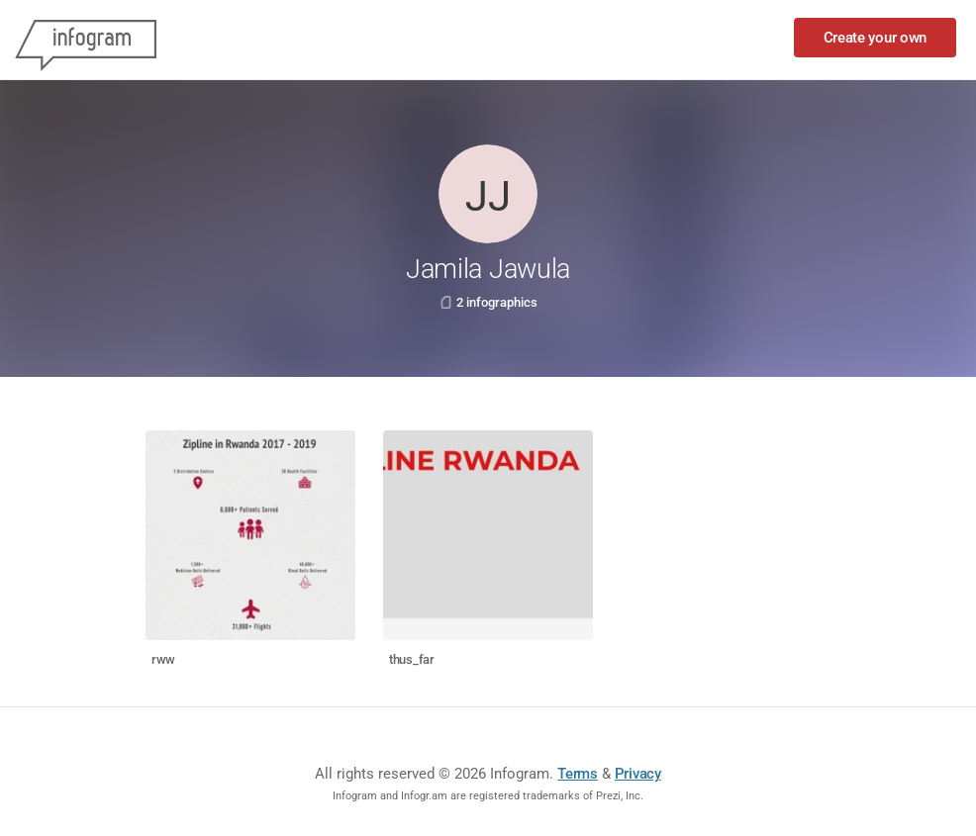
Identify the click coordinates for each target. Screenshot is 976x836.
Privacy (638, 774)
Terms (577, 774)
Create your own (875, 37)
